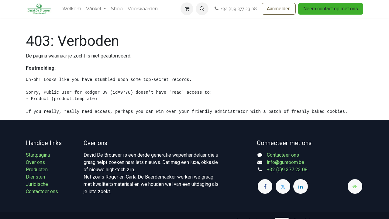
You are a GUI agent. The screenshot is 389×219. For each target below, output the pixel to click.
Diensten (35, 177)
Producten (37, 169)
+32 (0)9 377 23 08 (287, 169)
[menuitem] (72, 9)
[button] (202, 8)
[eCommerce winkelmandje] (187, 8)
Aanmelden (279, 9)
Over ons (35, 162)
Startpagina (38, 155)
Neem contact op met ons (330, 9)
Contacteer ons (42, 191)
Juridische (37, 184)
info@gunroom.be (285, 162)
